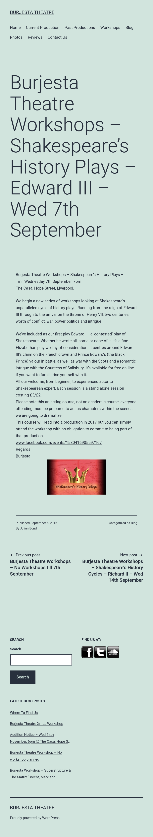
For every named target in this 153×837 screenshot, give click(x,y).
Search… (17, 649)
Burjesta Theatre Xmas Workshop (36, 724)
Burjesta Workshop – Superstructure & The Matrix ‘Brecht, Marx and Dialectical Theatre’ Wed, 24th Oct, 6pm (40, 774)
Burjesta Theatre (32, 12)
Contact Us (57, 37)
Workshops (110, 27)
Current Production (42, 27)
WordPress (51, 818)
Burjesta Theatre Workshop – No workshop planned (36, 755)
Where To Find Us (24, 713)
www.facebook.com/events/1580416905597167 (59, 442)
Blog (129, 27)
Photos (16, 37)
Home (15, 27)
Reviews (35, 37)
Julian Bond (28, 528)
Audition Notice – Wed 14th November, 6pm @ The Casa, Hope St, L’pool (40, 738)
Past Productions (80, 27)
